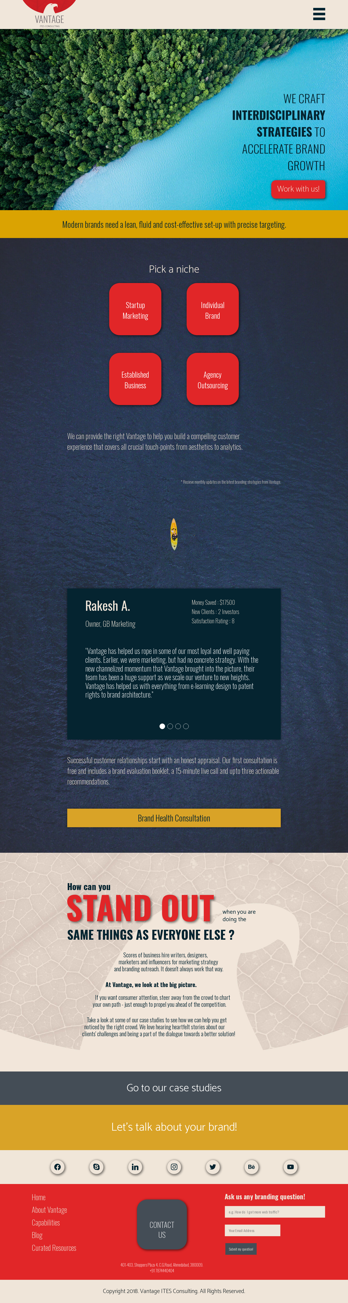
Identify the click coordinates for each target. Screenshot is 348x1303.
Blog (37, 1234)
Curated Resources (54, 1247)
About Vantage (49, 1209)
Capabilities (46, 1222)
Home (38, 1196)
